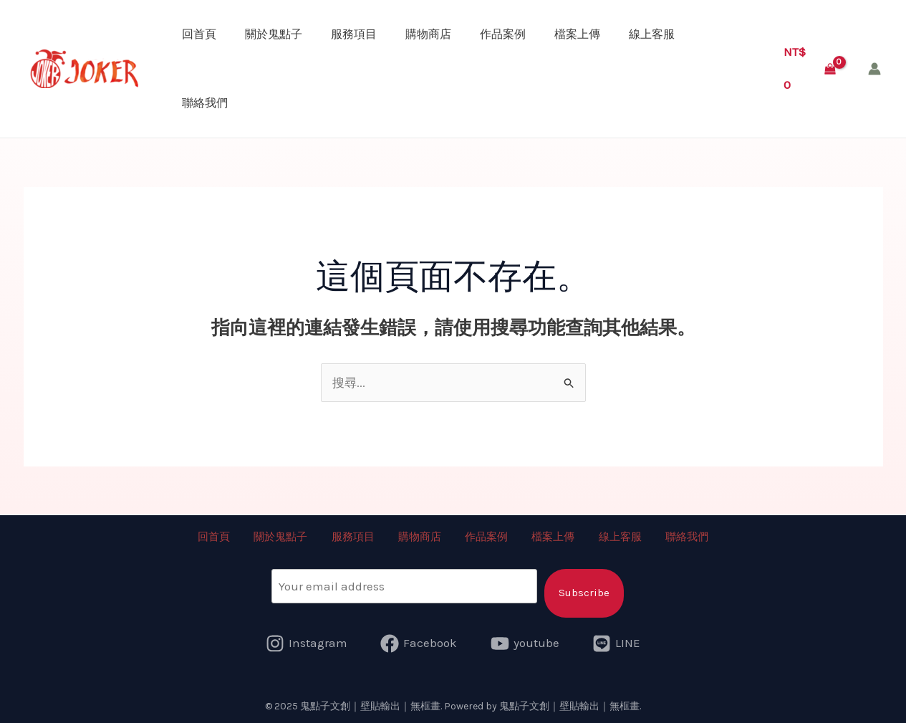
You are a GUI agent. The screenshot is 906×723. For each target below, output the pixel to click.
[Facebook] (418, 642)
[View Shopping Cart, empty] (809, 68)
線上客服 (652, 34)
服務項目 (354, 34)
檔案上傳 (577, 34)
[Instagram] (306, 642)
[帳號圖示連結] (874, 68)
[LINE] (617, 642)
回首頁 (199, 34)
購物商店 (428, 34)
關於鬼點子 (273, 34)
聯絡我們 (205, 103)
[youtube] (525, 642)
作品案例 (503, 34)
